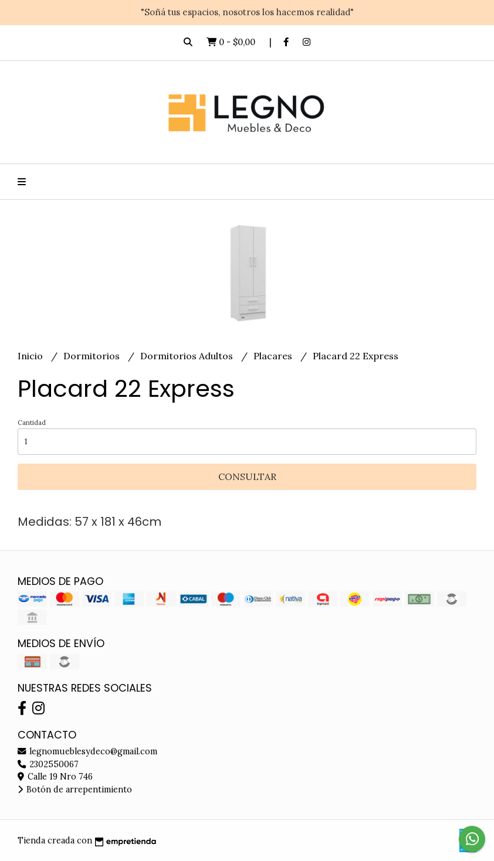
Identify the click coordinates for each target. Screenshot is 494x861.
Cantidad (32, 422)
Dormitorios (92, 356)
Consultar (247, 476)
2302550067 (48, 764)
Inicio (31, 356)
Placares (274, 356)
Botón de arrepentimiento (75, 789)
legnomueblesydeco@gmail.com (87, 751)
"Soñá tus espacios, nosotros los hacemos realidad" (247, 12)
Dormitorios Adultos (187, 356)
